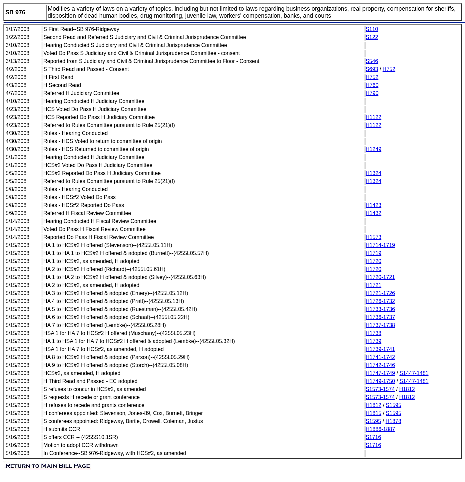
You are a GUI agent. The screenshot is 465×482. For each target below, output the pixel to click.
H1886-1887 (380, 429)
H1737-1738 (380, 325)
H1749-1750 (380, 381)
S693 (372, 69)
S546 (372, 61)
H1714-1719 (380, 245)
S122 (372, 37)
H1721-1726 (380, 293)
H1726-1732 (380, 301)
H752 (389, 69)
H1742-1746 (380, 365)
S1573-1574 (380, 389)
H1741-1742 (380, 357)
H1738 (373, 333)
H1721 (373, 285)
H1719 (373, 253)
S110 (372, 29)
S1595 (393, 405)
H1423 (373, 205)
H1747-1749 (380, 373)
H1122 (373, 117)
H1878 (393, 421)
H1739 (373, 341)
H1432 (373, 213)
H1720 (373, 261)
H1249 (373, 149)
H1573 (373, 237)
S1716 (373, 437)
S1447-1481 (413, 373)
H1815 (373, 413)
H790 (372, 93)
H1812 (407, 389)
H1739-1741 (380, 349)
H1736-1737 (380, 317)
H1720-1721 (380, 277)
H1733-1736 (380, 309)
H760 (372, 85)
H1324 (373, 173)
